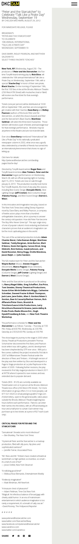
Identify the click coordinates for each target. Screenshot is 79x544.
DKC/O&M (10, 4)
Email (29, 536)
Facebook (18, 536)
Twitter (13, 536)
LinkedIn (24, 536)
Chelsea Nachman (14, 20)
